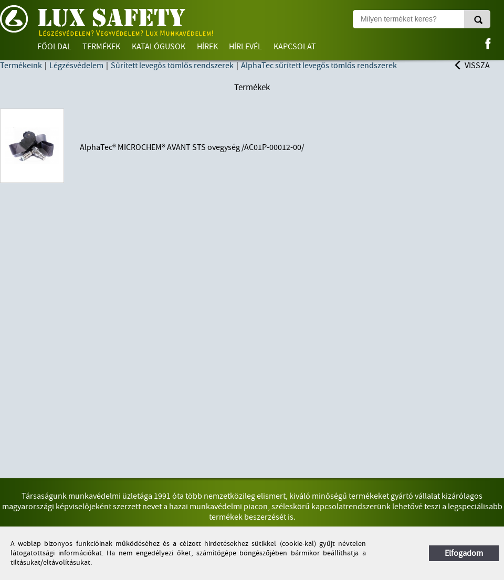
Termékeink (21, 65)
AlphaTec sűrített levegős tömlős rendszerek (319, 65)
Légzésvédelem (76, 65)
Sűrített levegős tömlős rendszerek (172, 65)
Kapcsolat (295, 46)
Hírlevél (245, 46)
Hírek (207, 46)
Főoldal (54, 46)
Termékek (101, 46)
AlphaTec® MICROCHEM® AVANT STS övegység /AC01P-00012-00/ (192, 147)
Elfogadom (464, 553)
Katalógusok (158, 46)
